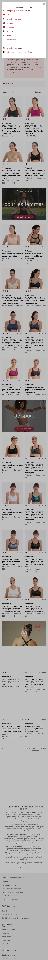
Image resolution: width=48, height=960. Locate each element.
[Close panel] (44, 4)
